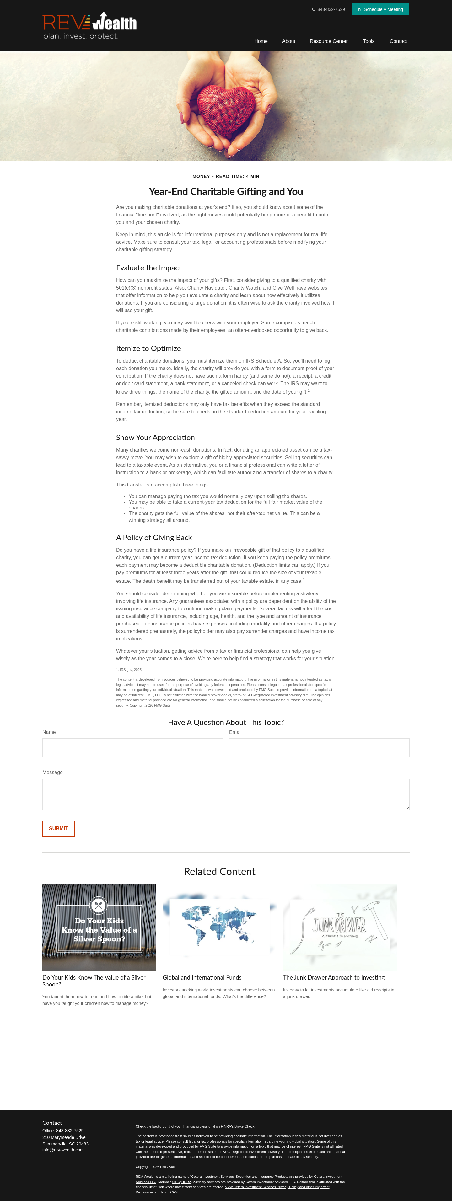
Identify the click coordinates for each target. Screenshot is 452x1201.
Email (235, 732)
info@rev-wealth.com (63, 1149)
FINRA (186, 1182)
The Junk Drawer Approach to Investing (334, 977)
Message (52, 772)
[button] (261, 41)
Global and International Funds (202, 977)
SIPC (176, 1182)
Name (49, 732)
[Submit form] (58, 829)
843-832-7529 (328, 9)
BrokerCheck (244, 1126)
